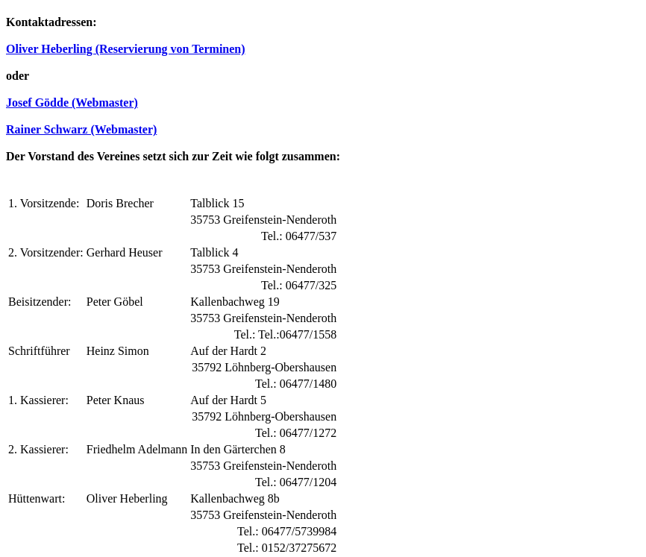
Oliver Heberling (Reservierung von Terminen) (125, 49)
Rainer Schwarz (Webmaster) (81, 129)
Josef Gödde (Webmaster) (72, 102)
